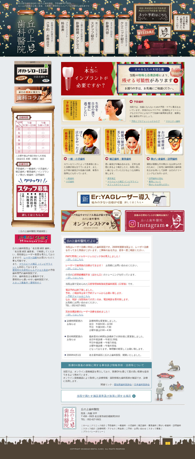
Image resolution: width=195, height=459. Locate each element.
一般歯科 (70, 178)
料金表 (121, 428)
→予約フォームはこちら (78, 296)
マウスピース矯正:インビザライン (123, 181)
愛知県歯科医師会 (123, 384)
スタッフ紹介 (89, 428)
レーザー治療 (30, 257)
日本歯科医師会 (142, 384)
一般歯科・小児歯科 (127, 425)
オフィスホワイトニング (118, 184)
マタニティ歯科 (173, 121)
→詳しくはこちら (74, 259)
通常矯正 (111, 178)
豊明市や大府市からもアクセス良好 (30, 270)
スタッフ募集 (154, 428)
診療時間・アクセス (106, 428)
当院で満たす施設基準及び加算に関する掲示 (106, 396)
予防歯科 (138, 101)
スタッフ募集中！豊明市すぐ (26, 282)
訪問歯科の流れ (156, 178)
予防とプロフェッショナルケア (145, 121)
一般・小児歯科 (76, 159)
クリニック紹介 (98, 425)
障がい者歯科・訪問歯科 (164, 159)
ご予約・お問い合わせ (136, 428)
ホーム (86, 425)
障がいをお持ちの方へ (159, 184)
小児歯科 (70, 181)
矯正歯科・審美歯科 (120, 159)
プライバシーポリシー (93, 431)
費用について (155, 181)
